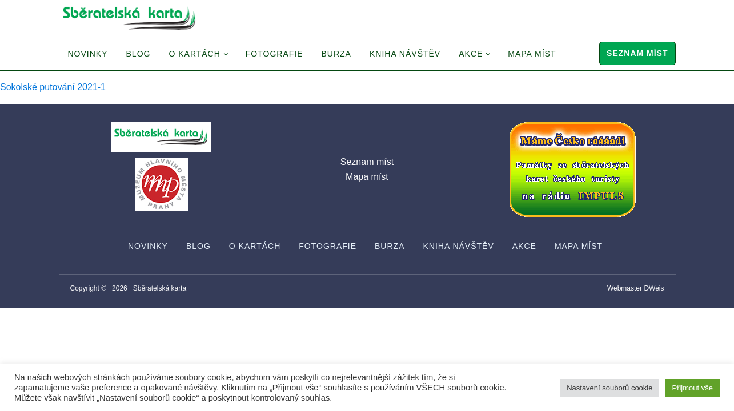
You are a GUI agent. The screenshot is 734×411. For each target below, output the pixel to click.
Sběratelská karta (159, 288)
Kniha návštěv (405, 53)
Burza (336, 53)
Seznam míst (637, 53)
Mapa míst (532, 53)
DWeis (654, 288)
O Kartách (194, 53)
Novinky (88, 53)
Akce (471, 53)
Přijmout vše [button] (692, 388)
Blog (138, 53)
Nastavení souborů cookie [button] (609, 388)
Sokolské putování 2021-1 (53, 87)
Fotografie (274, 53)
